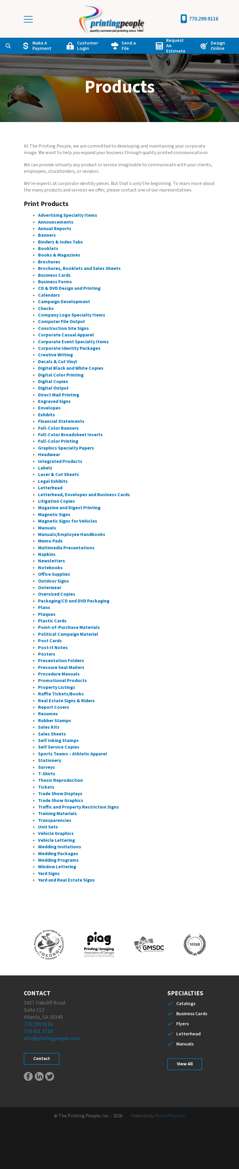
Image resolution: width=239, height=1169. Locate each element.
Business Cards (54, 275)
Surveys (46, 767)
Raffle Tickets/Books (61, 694)
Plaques (47, 614)
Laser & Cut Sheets (58, 474)
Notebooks (50, 567)
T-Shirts (46, 774)
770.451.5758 (38, 1031)
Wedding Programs (58, 860)
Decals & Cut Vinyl (57, 361)
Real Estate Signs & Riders (66, 700)
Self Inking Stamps (58, 740)
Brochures (49, 262)
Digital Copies (53, 381)
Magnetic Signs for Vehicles (67, 521)
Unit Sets (48, 827)
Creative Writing (55, 355)
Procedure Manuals (59, 674)
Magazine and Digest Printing (69, 507)
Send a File (129, 46)
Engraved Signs (54, 401)
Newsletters (51, 561)
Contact (41, 1059)
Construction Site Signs (63, 328)
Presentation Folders (61, 660)
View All (185, 1064)
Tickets (46, 787)
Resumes (48, 714)
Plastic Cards (52, 621)
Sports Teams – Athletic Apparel (72, 754)
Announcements (55, 222)
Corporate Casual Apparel (66, 335)
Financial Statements (61, 421)
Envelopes (49, 408)
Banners (47, 235)
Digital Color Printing (61, 375)
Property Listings (56, 687)
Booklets (48, 248)
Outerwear (49, 587)
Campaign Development (64, 301)
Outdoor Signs (53, 581)
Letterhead (50, 488)
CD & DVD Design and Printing (69, 288)
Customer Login (87, 46)
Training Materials (57, 813)
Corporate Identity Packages (69, 348)
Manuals (47, 528)
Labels (45, 468)
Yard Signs (49, 873)
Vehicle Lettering (56, 840)
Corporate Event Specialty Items (73, 341)
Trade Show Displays (60, 793)
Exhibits (46, 415)
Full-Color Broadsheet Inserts (70, 434)
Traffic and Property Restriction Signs (78, 807)
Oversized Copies (56, 594)
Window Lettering (57, 866)
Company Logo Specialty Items (71, 315)
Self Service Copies (58, 747)
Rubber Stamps (54, 720)
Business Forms (55, 282)
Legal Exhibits (53, 481)
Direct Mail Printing (58, 395)
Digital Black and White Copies (70, 368)
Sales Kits (48, 727)
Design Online (218, 46)
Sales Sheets (52, 734)
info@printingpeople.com (52, 1038)
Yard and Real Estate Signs (66, 880)
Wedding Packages (58, 853)
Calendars (49, 295)
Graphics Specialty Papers (66, 448)
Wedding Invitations (59, 847)
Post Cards (50, 641)
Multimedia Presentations (66, 548)
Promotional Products (62, 680)
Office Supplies (54, 574)
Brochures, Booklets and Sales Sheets (79, 268)
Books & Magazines (59, 255)
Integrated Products (60, 461)
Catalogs (185, 1003)
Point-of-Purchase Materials (69, 627)
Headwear (49, 454)
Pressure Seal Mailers (61, 667)
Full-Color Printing (58, 441)
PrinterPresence (170, 1116)
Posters (46, 654)
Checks (46, 308)
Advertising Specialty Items (67, 215)
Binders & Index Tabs (60, 242)
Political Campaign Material (68, 634)
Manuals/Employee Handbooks (71, 534)
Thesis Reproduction (60, 780)
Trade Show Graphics (60, 800)
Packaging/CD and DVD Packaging (73, 601)
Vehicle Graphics (56, 833)
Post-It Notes (53, 647)
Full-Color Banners (58, 428)
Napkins (47, 554)
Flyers (182, 1024)
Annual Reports (54, 228)
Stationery (49, 760)
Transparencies (54, 820)
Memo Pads (50, 541)
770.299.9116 (203, 19)
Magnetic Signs (54, 514)
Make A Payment (41, 46)
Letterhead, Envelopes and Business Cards (84, 494)
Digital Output (53, 388)
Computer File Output (61, 321)
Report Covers (53, 707)
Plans (44, 607)
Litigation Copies (56, 501)
